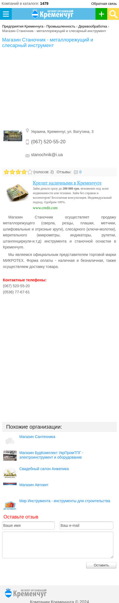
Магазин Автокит (33, 485)
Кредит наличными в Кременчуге (67, 183)
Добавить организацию (102, 14)
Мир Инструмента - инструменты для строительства (64, 501)
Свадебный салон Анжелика (44, 469)
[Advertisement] (60, 88)
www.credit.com (45, 208)
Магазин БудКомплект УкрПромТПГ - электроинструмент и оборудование (51, 455)
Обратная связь (104, 4)
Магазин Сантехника (37, 437)
